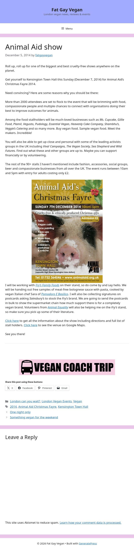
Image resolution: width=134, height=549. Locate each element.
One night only (20, 412)
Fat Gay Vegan (67, 10)
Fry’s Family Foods (47, 285)
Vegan (77, 401)
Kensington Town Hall (73, 407)
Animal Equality (58, 307)
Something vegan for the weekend (34, 417)
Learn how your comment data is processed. (90, 523)
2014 (13, 407)
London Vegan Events (57, 401)
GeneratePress (88, 543)
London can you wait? (25, 401)
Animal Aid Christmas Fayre (37, 407)
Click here (12, 321)
